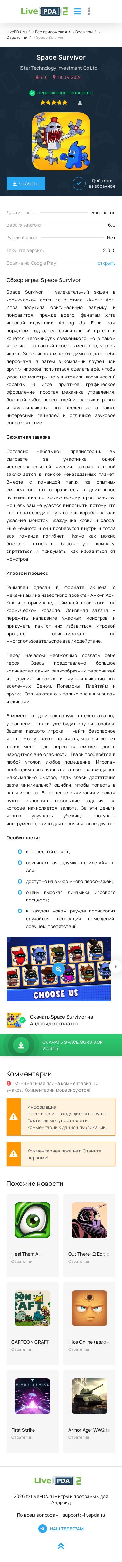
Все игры (84, 32)
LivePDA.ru (17, 32)
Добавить (94, 183)
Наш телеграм (61, 1528)
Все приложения (51, 32)
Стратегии (17, 37)
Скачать (26, 183)
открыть (106, 263)
